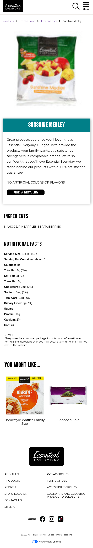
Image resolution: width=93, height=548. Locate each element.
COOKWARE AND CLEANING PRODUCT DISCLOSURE (68, 495)
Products (8, 21)
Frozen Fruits (49, 21)
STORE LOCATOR (15, 493)
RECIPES (10, 487)
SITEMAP (10, 506)
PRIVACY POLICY (58, 475)
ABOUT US (11, 474)
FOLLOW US (31, 519)
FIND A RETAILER (25, 192)
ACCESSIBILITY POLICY (62, 488)
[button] (76, 6)
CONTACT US (13, 500)
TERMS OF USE (57, 481)
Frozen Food (27, 21)
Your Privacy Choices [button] (46, 541)
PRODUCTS (12, 480)
